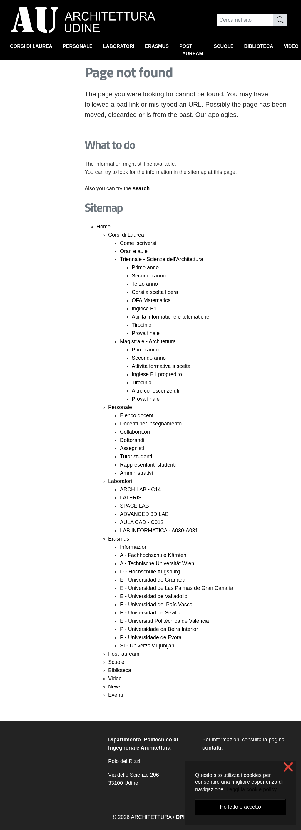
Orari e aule (134, 251)
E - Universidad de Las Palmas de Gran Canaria (176, 588)
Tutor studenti (136, 456)
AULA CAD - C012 (141, 522)
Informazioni (134, 547)
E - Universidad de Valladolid (154, 596)
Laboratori (128, 47)
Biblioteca (279, 47)
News (114, 687)
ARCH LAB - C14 (140, 489)
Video (115, 678)
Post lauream (206, 51)
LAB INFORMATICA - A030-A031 (159, 530)
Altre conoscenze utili (157, 391)
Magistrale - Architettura (148, 341)
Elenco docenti (137, 415)
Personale (84, 47)
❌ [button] (288, 767)
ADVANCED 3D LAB (144, 514)
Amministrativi (136, 473)
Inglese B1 (144, 309)
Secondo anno (149, 276)
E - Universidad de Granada (152, 580)
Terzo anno (145, 284)
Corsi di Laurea (33, 47)
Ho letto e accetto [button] (240, 807)
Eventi (115, 695)
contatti (211, 748)
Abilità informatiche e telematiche (170, 317)
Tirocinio (141, 325)
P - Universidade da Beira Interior (159, 629)
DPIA (182, 817)
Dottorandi (132, 440)
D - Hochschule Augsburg (150, 572)
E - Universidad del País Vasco (156, 604)
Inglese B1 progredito (157, 374)
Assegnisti (132, 448)
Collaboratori (135, 432)
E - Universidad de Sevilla (150, 613)
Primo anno (145, 267)
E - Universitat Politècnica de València (164, 621)
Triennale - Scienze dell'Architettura (161, 259)
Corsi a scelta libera (155, 292)
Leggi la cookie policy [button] (251, 789)
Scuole (241, 47)
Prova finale (146, 333)
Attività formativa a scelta (161, 366)
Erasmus (169, 47)
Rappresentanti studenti (148, 465)
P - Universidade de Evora (151, 637)
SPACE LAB (134, 506)
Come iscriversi (138, 243)
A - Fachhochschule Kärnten (153, 555)
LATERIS (131, 498)
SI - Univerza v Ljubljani (147, 646)
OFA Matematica (151, 300)
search (141, 188)
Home (103, 227)
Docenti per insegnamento (151, 424)
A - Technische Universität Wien (157, 563)
